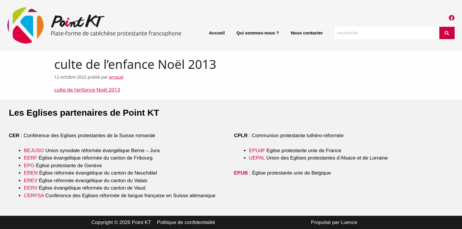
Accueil (217, 32)
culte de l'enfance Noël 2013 (87, 89)
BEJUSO (34, 150)
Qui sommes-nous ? (258, 32)
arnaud (116, 77)
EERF (30, 158)
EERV (30, 188)
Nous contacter (307, 32)
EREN (31, 173)
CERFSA (34, 195)
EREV (30, 180)
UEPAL (257, 158)
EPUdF (257, 150)
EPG (29, 165)
